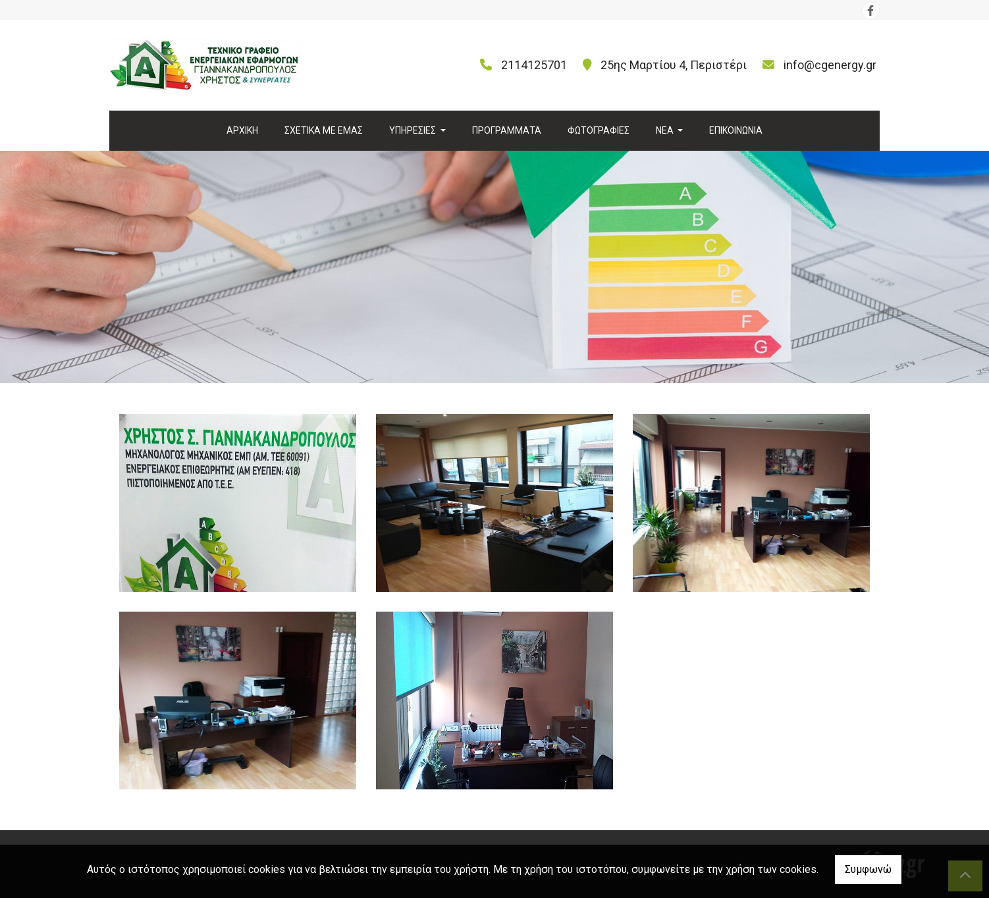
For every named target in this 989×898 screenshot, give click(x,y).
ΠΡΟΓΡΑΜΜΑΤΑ (506, 130)
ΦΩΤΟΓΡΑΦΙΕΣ (598, 130)
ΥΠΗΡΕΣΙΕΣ (413, 130)
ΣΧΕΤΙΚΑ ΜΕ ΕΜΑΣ (323, 130)
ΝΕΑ (666, 130)
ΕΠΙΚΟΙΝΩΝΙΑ (735, 130)
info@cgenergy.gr (830, 65)
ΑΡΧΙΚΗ (242, 130)
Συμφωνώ (868, 869)
